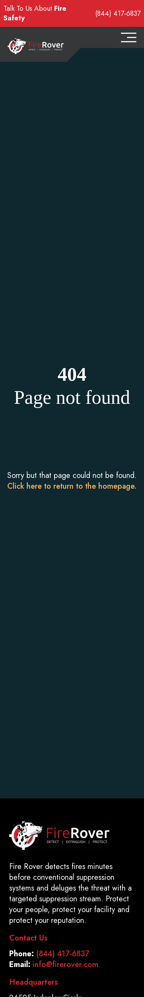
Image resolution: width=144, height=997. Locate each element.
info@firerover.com (65, 964)
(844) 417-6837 (118, 13)
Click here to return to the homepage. (72, 486)
